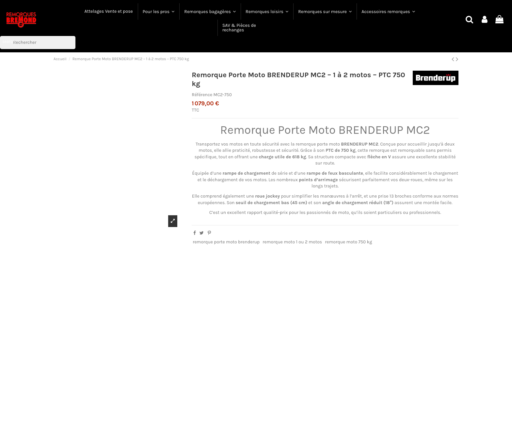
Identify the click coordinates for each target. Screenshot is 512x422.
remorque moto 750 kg (348, 242)
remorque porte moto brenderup (226, 242)
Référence (202, 94)
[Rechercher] (37, 42)
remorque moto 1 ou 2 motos (292, 242)
